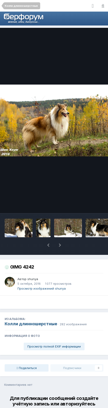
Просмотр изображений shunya (41, 276)
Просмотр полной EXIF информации (54, 334)
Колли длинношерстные (31, 311)
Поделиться (27, 355)
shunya (32, 267)
